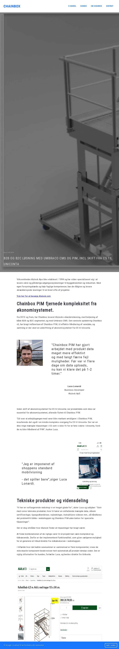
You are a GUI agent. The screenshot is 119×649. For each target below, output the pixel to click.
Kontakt (109, 6)
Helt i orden (111, 645)
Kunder (83, 6)
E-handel (72, 6)
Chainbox (12, 6)
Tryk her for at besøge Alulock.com (34, 296)
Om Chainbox (96, 6)
